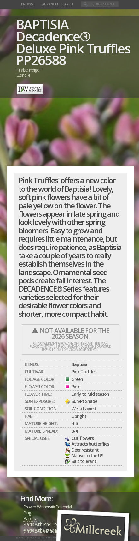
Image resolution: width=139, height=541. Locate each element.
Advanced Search (57, 4)
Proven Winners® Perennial (47, 507)
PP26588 (41, 60)
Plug (27, 513)
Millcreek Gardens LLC (38, 538)
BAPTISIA (42, 24)
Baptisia (30, 518)
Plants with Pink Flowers (44, 524)
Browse (28, 4)
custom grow (67, 349)
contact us (48, 346)
